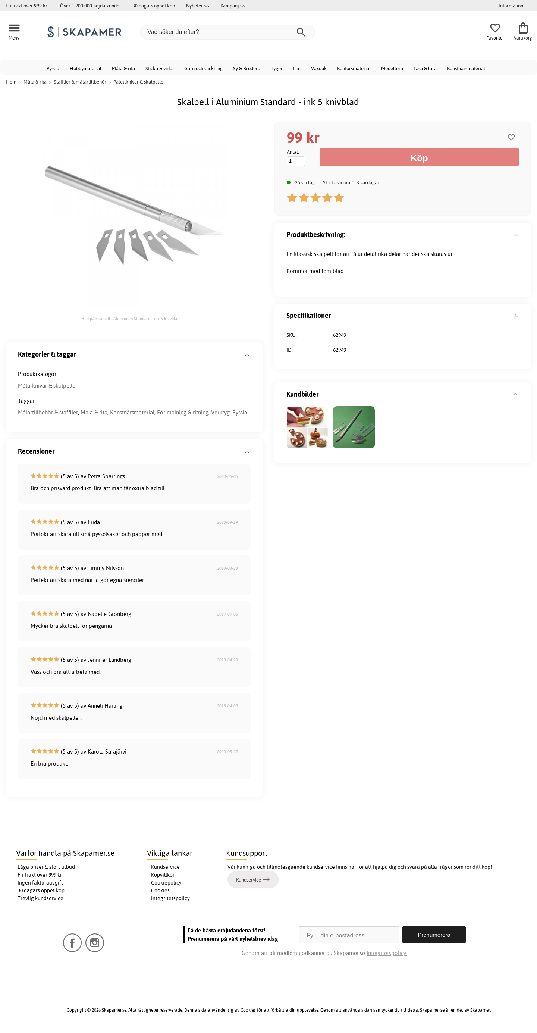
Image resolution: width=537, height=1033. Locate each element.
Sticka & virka (159, 68)
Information (511, 6)
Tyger (277, 68)
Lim (297, 68)
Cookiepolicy (166, 882)
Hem (11, 82)
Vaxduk (319, 68)
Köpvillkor (163, 874)
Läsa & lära (425, 68)
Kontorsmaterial (354, 68)
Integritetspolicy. (387, 953)
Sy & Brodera (246, 68)
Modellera (392, 68)
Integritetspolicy (170, 898)
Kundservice (165, 867)
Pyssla (53, 68)
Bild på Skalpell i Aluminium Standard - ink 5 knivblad (130, 318)
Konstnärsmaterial (466, 68)
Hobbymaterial (85, 68)
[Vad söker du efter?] (227, 32)
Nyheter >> (197, 6)
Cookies (160, 890)
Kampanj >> (232, 6)
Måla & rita (123, 68)
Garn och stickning (203, 68)
